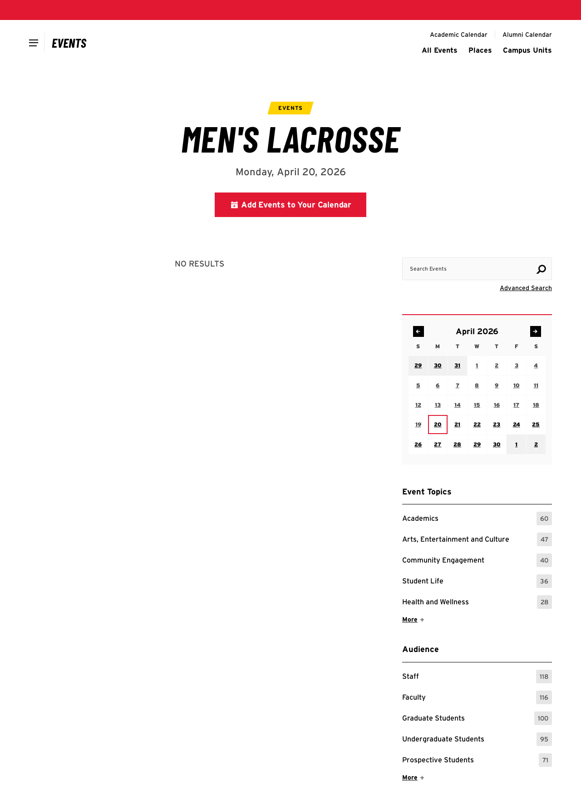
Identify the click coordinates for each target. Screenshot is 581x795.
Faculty (477, 697)
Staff (477, 676)
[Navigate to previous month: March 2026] (418, 331)
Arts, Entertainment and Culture (477, 539)
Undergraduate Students (477, 739)
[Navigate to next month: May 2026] (535, 331)
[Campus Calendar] (69, 42)
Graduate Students (477, 718)
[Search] (541, 269)
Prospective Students (477, 760)
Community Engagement (477, 560)
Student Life (477, 581)
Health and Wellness (477, 602)
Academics (477, 518)
